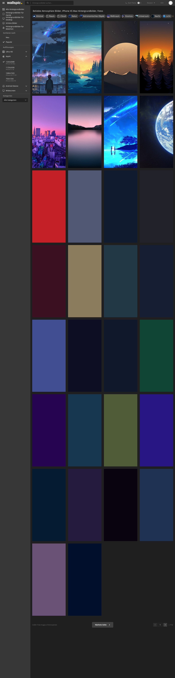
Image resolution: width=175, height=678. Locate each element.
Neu (7, 37)
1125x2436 (10, 67)
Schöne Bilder (9, 23)
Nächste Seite (102, 625)
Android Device (10, 86)
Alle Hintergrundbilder (13, 9)
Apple (6, 56)
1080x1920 (10, 73)
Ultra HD (7, 52)
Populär (9, 42)
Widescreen (8, 90)
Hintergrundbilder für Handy (13, 14)
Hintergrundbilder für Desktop (13, 18)
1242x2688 (18, 62)
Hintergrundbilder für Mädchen (13, 27)
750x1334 (9, 79)
